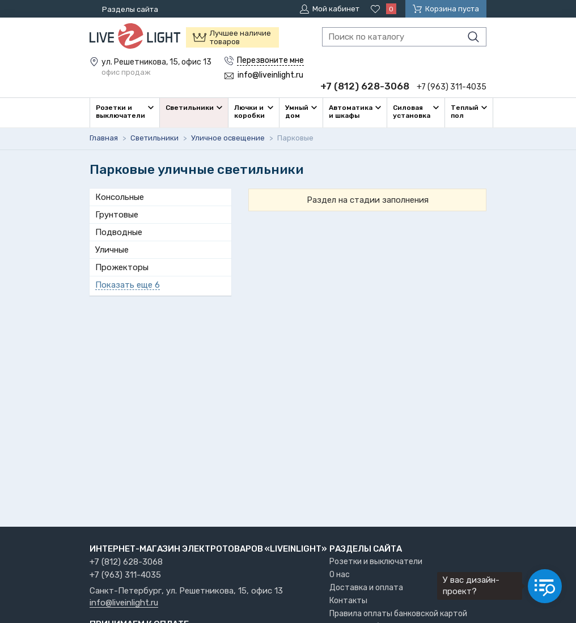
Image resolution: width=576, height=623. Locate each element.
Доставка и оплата (366, 587)
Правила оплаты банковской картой (398, 613)
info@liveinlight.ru (124, 603)
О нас (339, 574)
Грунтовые (116, 215)
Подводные (118, 232)
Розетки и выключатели (375, 561)
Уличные (112, 250)
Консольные (119, 197)
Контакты (348, 600)
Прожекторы (122, 267)
